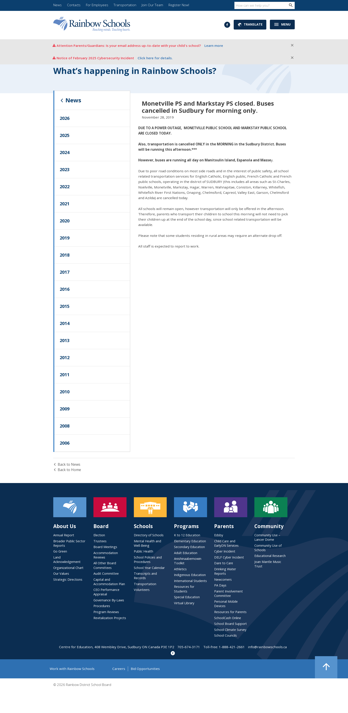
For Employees (97, 5)
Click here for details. (155, 58)
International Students (190, 581)
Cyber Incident (224, 551)
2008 (64, 426)
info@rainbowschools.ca (267, 647)
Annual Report (63, 535)
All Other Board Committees (104, 565)
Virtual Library (184, 603)
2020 (64, 221)
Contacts (74, 5)
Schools (143, 526)
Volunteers (142, 590)
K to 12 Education (187, 535)
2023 (64, 169)
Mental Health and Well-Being (147, 543)
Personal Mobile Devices (226, 603)
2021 (64, 204)
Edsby (218, 535)
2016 (64, 289)
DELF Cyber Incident (229, 557)
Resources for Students (184, 588)
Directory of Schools (149, 535)
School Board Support (230, 624)
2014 (64, 323)
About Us (64, 526)
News (57, 5)
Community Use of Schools (268, 547)
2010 (64, 392)
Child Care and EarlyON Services (226, 543)
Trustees (100, 541)
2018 (64, 255)
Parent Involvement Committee (228, 593)
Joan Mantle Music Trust (267, 564)
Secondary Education (189, 547)
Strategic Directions (67, 579)
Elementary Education (190, 541)
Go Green (60, 551)
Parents (224, 526)
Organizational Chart (68, 568)
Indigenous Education (190, 575)
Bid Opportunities (145, 668)
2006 (64, 443)
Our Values (61, 573)
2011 (64, 375)
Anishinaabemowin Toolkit (187, 561)
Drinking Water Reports (225, 571)
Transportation (125, 5)
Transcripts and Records (145, 575)
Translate (250, 24)
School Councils (225, 635)
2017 (64, 272)
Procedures (101, 606)
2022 (64, 187)
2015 (64, 306)
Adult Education (185, 553)
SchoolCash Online (227, 618)
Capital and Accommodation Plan (109, 581)
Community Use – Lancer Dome (267, 537)
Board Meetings (105, 547)
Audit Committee (106, 573)
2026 (64, 118)
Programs (186, 526)
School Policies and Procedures (148, 559)
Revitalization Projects (109, 618)
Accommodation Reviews (105, 555)
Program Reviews (106, 612)
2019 (64, 238)
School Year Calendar (149, 568)
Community (269, 526)
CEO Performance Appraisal (106, 592)
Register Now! (178, 5)
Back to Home (67, 469)
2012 (64, 357)
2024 (64, 152)
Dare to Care (223, 563)
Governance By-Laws (108, 600)
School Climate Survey (230, 630)
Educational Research (270, 556)
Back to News (66, 464)
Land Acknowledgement (67, 559)
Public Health (143, 551)
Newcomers (223, 579)
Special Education (187, 597)
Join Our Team (152, 5)
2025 (64, 135)
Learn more (213, 45)
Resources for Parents (230, 612)
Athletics (180, 569)
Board (101, 526)
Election (99, 535)
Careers (118, 668)
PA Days (220, 585)
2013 (64, 340)
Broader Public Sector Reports (69, 543)
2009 (64, 409)
